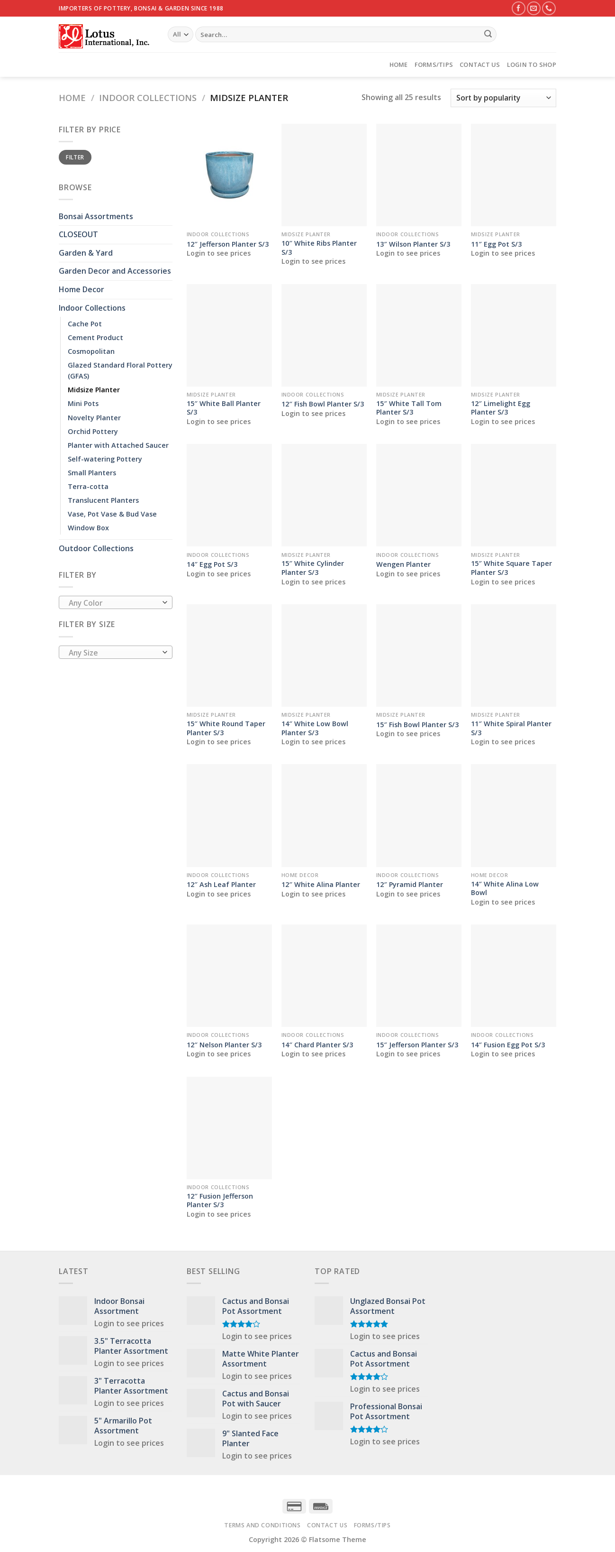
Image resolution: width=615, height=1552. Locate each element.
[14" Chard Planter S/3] (324, 975)
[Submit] (488, 35)
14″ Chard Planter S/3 (317, 1045)
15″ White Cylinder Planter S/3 (312, 568)
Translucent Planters (103, 500)
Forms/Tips (434, 64)
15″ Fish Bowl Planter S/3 (417, 725)
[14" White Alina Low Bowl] (513, 815)
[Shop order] (503, 98)
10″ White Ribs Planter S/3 (319, 248)
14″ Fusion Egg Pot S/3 (508, 1045)
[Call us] (549, 8)
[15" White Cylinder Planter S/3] (324, 495)
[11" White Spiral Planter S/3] (513, 655)
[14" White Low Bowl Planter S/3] (324, 655)
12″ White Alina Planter (320, 884)
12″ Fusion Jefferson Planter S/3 (220, 1201)
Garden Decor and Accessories (115, 271)
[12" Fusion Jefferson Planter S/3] (229, 1128)
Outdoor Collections (96, 548)
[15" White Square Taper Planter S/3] (513, 495)
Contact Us (480, 64)
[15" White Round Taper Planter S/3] (229, 655)
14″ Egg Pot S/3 (212, 564)
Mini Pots (83, 403)
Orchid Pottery (93, 431)
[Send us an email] (534, 8)
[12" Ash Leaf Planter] (229, 815)
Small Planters (92, 472)
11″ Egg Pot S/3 (496, 244)
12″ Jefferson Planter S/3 (228, 244)
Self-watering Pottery (105, 458)
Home (398, 64)
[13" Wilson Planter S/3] (418, 175)
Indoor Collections (148, 97)
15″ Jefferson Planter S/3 (417, 1045)
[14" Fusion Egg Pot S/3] (513, 975)
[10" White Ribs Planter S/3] (324, 175)
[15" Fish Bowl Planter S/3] (418, 655)
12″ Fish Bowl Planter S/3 (322, 404)
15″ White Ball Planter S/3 (224, 408)
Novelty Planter (94, 417)
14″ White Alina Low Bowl (505, 888)
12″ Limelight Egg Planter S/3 (500, 408)
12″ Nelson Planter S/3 (224, 1045)
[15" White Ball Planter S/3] (229, 335)
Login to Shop (531, 64)
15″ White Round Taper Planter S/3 (226, 728)
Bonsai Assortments (96, 216)
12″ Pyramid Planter (409, 884)
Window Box (88, 527)
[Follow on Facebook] (518, 8)
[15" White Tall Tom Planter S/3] (418, 335)
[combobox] (115, 602)
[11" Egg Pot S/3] (513, 175)
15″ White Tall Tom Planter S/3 (409, 408)
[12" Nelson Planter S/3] (229, 975)
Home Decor (81, 289)
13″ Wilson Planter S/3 (413, 244)
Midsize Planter (94, 389)
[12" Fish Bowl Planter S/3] (324, 335)
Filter (75, 157)
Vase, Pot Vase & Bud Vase (112, 513)
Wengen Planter (403, 564)
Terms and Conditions (262, 1525)
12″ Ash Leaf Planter (221, 884)
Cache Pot (85, 323)
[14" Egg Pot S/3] (229, 495)
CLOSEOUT (78, 234)
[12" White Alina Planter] (324, 815)
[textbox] (113, 603)
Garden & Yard (86, 253)
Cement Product (95, 337)
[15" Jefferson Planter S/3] (418, 975)
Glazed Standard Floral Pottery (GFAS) (120, 370)
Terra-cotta (88, 486)
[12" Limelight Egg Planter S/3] (513, 335)
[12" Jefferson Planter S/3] (229, 175)
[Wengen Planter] (418, 495)
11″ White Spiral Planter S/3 (511, 728)
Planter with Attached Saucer (118, 445)
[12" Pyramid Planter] (418, 815)
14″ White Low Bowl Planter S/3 (314, 728)
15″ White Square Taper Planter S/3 (511, 568)
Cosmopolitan (91, 351)
